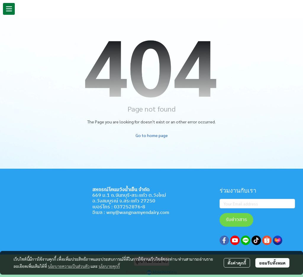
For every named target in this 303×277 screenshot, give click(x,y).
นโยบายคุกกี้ (109, 266)
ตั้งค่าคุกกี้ (237, 262)
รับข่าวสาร (236, 220)
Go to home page (152, 135)
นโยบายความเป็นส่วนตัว (69, 266)
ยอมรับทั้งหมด (272, 262)
